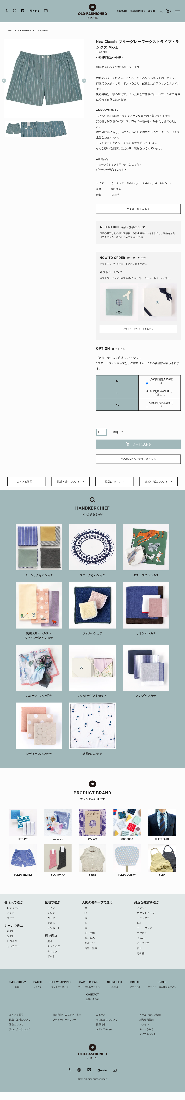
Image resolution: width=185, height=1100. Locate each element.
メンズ (11, 917)
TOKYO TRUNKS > (108, 110)
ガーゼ (51, 922)
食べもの (90, 944)
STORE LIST (115, 991)
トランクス (144, 922)
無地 (50, 946)
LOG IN (151, 11)
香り (140, 955)
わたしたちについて (107, 1027)
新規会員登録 (147, 1027)
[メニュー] (175, 11)
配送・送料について (70, 484)
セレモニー (14, 952)
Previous (4, 79)
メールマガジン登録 (150, 1022)
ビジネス (12, 946)
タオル (51, 928)
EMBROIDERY (13, 991)
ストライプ (54, 952)
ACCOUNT (122, 11)
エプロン (142, 938)
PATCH (34, 991)
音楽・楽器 (91, 955)
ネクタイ (142, 911)
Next (83, 79)
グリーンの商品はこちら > (112, 170)
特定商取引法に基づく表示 (68, 1022)
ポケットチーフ (146, 917)
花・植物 (90, 938)
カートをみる (147, 1036)
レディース (14, 911)
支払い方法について (158, 484)
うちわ (141, 944)
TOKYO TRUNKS (27, 30)
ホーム (10, 30)
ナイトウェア (145, 933)
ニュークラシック (48, 30)
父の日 (11, 941)
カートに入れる (138, 444)
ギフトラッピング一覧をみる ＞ (138, 328)
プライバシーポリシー (65, 1027)
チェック (52, 957)
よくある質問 (26, 484)
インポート (54, 933)
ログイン (144, 1032)
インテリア (144, 949)
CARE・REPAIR (88, 991)
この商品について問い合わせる (138, 459)
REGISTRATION (137, 11)
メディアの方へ (105, 1036)
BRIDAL (137, 991)
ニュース (101, 1022)
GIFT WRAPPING (58, 991)
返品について (114, 484)
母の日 (11, 936)
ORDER (165, 991)
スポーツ (90, 949)
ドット (51, 963)
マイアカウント (148, 1041)
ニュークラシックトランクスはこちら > (120, 164)
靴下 (140, 928)
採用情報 (101, 1032)
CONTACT (92, 1004)
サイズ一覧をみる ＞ (138, 209)
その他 (141, 960)
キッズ (11, 922)
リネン (51, 911)
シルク (51, 917)
